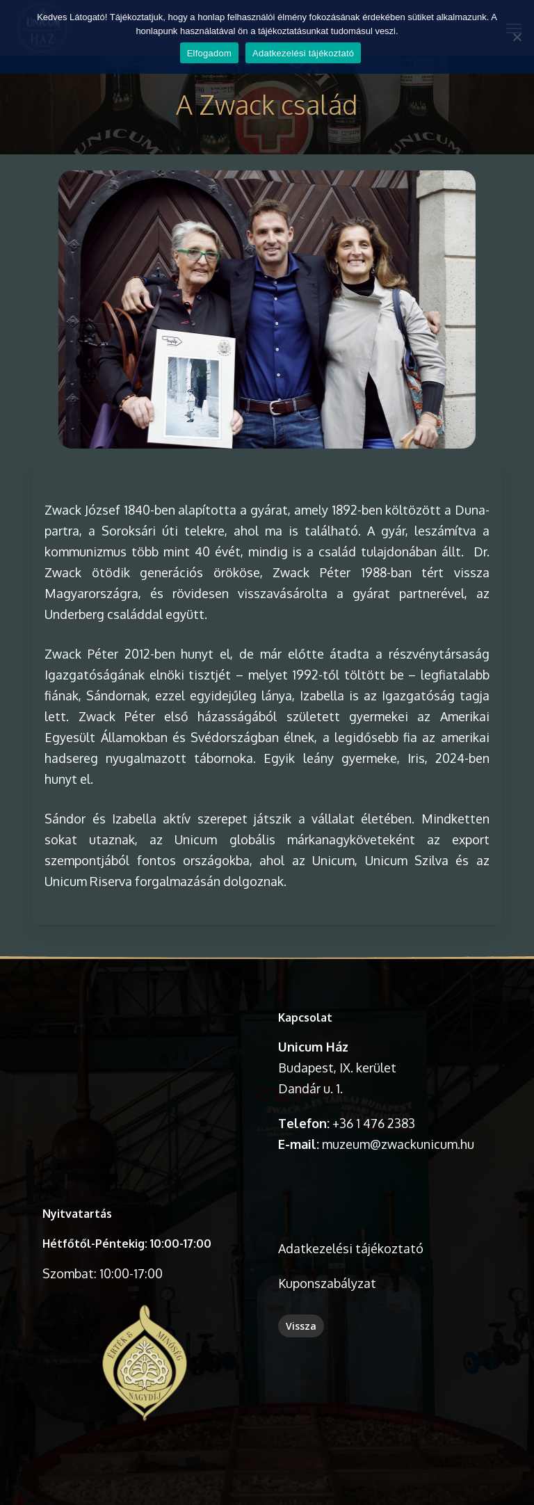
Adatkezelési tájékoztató (350, 1248)
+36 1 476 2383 (373, 1123)
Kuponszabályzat (327, 1283)
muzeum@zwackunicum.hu (398, 1144)
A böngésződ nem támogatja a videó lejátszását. (144, 1058)
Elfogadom (209, 53)
